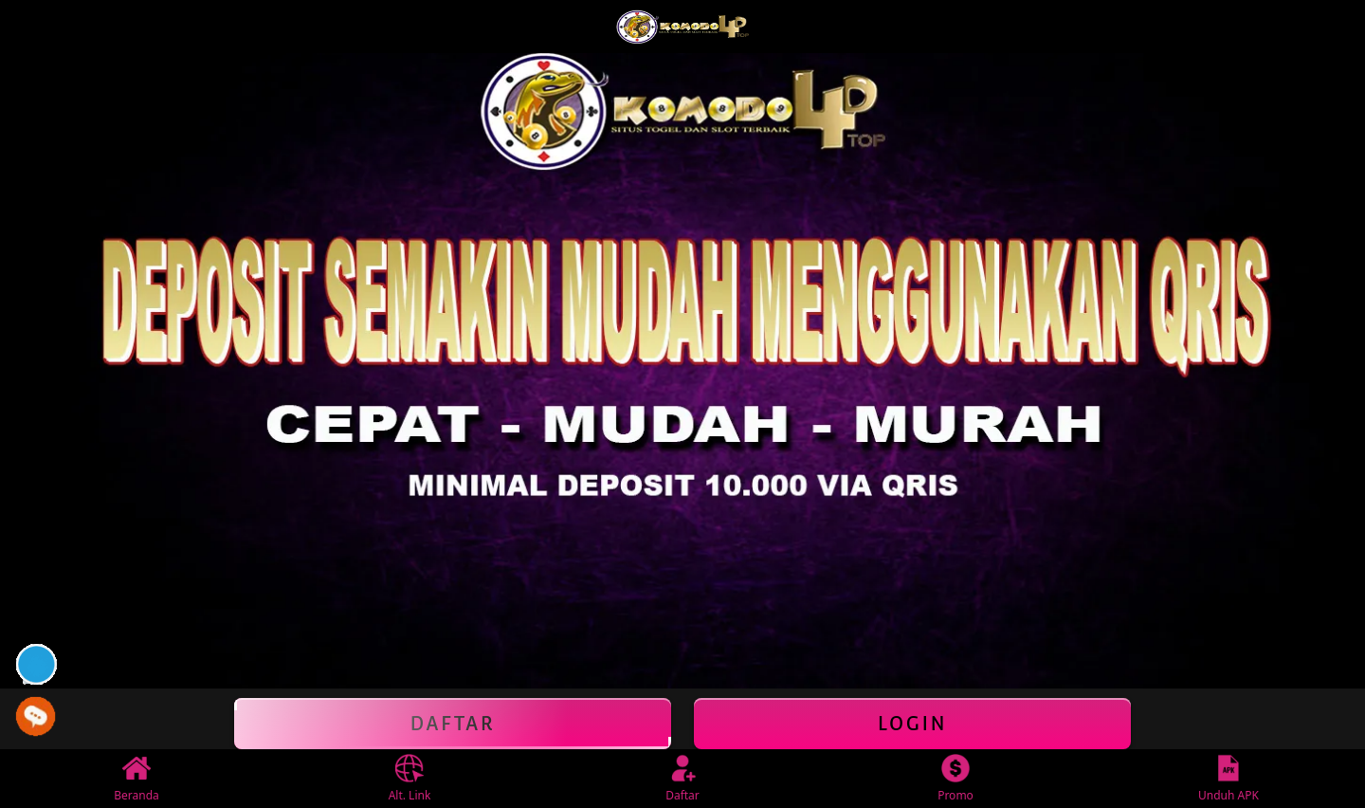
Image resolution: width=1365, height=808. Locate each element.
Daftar (452, 723)
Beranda (136, 778)
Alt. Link (410, 778)
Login (912, 723)
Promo (955, 778)
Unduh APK (1228, 778)
